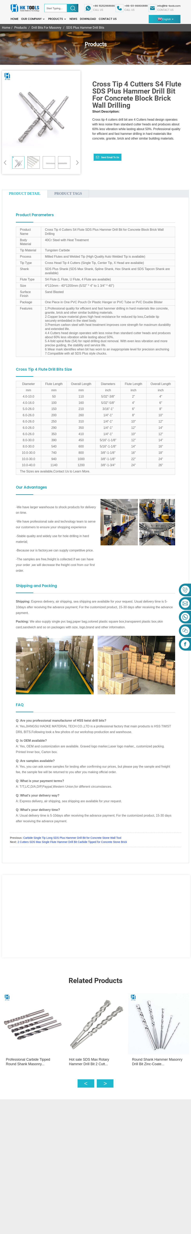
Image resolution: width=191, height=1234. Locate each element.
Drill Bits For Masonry (46, 27)
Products (57, 19)
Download (88, 19)
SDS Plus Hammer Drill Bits (85, 27)
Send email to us (110, 157)
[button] (76, 162)
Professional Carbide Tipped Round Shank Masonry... (28, 1059)
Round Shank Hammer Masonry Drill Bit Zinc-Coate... (159, 1059)
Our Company (33, 19)
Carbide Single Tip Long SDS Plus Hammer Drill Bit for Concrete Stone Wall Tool (72, 837)
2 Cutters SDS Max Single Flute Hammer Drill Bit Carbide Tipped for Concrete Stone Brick (72, 841)
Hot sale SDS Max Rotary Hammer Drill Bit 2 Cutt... (90, 1059)
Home (14, 19)
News (73, 19)
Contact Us (108, 19)
